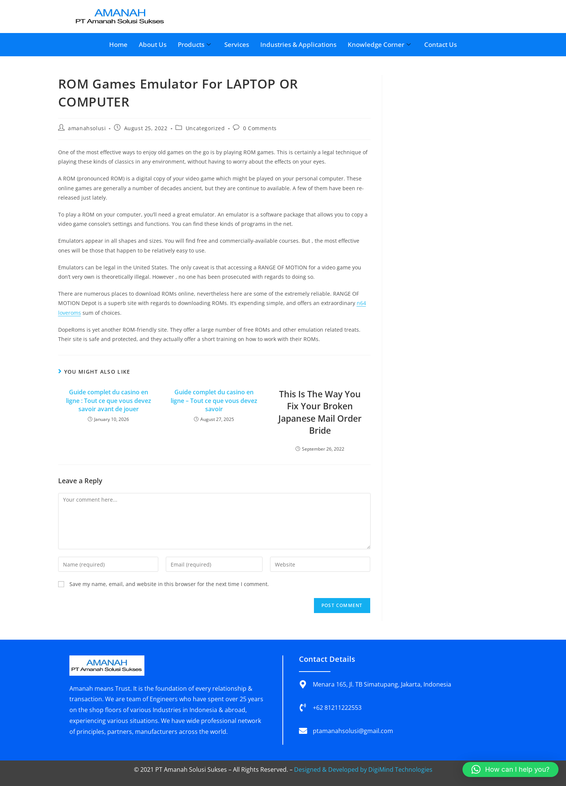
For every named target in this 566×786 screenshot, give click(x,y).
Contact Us (440, 44)
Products (194, 44)
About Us (153, 44)
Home (118, 44)
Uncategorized (205, 128)
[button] (510, 769)
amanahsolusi (87, 128)
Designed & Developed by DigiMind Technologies (363, 769)
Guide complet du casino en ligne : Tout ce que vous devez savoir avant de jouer (108, 400)
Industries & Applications (298, 44)
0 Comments (260, 128)
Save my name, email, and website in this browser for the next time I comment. (169, 584)
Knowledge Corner (379, 44)
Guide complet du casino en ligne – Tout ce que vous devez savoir (214, 400)
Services (236, 44)
